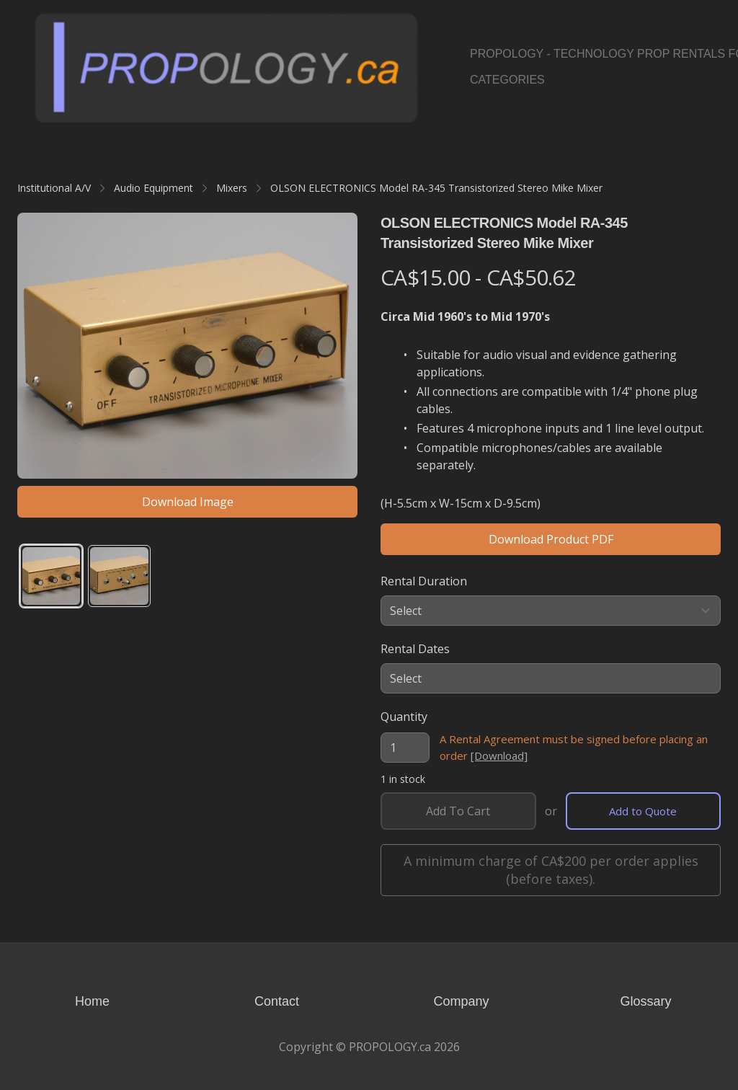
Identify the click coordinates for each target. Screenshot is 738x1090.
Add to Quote (643, 811)
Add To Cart (458, 811)
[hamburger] (435, 26)
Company (461, 1001)
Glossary (645, 1001)
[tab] (51, 576)
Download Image (188, 502)
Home (92, 1001)
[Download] (499, 755)
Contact (276, 1001)
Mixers (231, 188)
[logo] (226, 67)
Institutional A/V (54, 188)
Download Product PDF (551, 539)
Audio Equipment (153, 188)
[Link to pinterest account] (695, 67)
